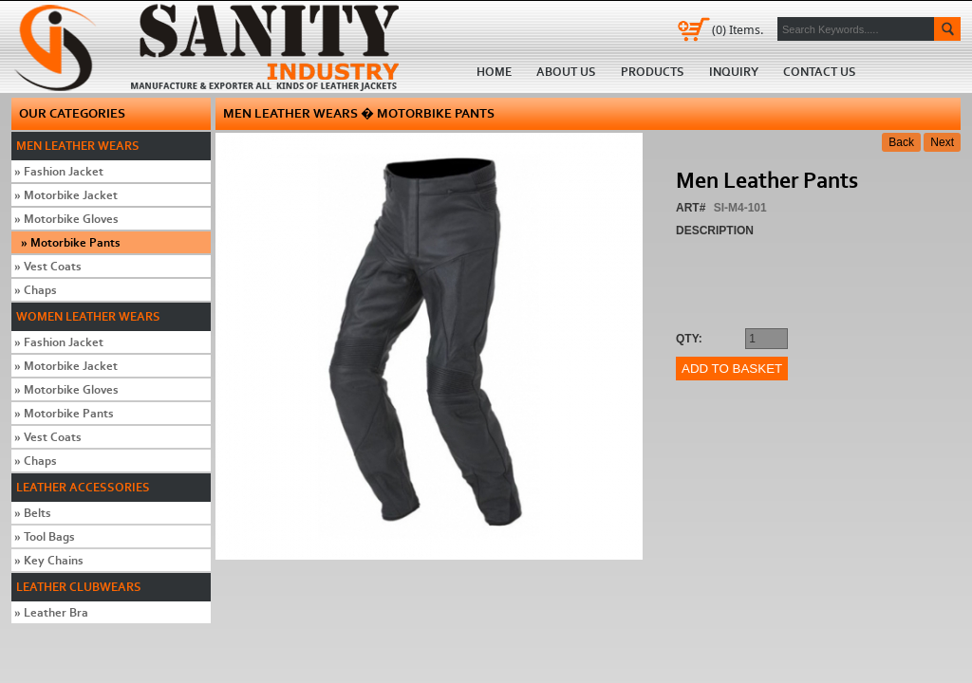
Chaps (35, 290)
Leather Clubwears (78, 587)
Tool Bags (44, 536)
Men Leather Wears (78, 145)
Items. (737, 29)
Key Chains (49, 560)
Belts (32, 513)
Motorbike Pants (71, 242)
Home (212, 46)
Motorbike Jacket (66, 195)
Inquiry (733, 72)
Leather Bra (51, 612)
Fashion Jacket (58, 171)
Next (942, 142)
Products (652, 72)
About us (566, 72)
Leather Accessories (83, 487)
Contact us (819, 72)
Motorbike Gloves (66, 219)
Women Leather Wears (88, 316)
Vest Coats (48, 266)
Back (901, 142)
